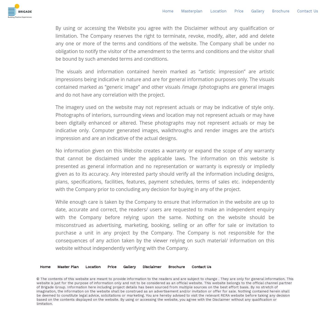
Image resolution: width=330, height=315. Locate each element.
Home (45, 267)
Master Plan (68, 267)
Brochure (176, 267)
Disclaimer (152, 267)
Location (93, 267)
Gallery (129, 267)
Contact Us (201, 267)
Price (111, 267)
